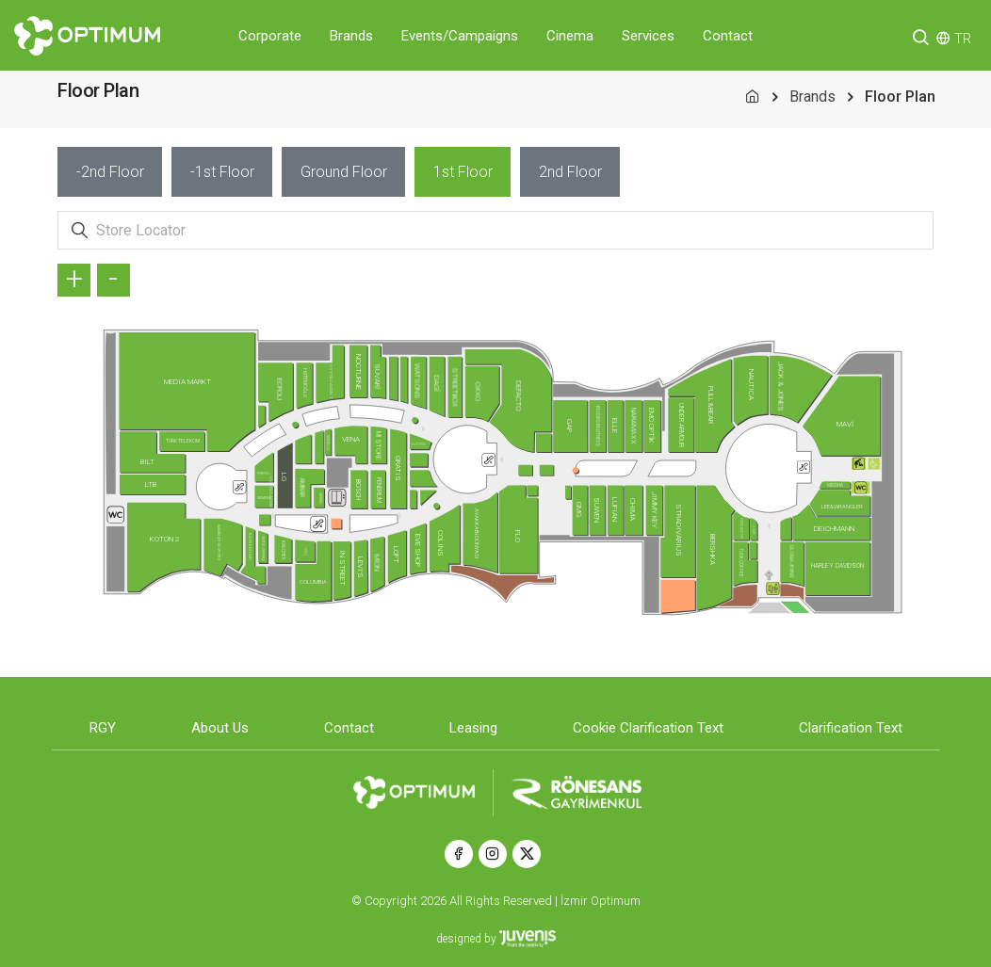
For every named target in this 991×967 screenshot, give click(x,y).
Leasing (473, 727)
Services (648, 35)
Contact (728, 35)
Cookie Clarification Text (648, 727)
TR (962, 38)
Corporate (269, 35)
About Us (220, 727)
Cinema (569, 35)
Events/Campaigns (459, 35)
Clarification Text (850, 727)
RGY (102, 727)
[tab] (109, 172)
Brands (351, 35)
